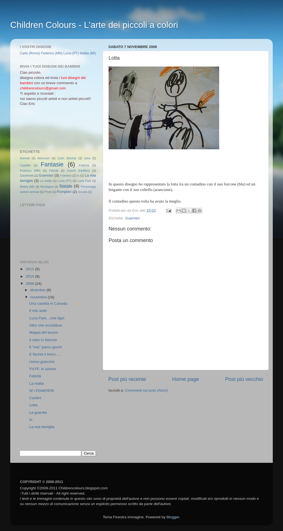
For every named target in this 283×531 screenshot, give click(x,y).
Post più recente (127, 379)
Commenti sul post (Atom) (146, 390)
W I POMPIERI (41, 391)
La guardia (38, 412)
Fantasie (52, 164)
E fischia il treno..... (45, 354)
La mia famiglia (41, 427)
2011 (30, 269)
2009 (30, 284)
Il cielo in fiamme (43, 340)
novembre (39, 297)
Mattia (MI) (88, 53)
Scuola (82, 191)
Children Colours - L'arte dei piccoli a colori (94, 25)
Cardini (35, 398)
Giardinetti (26, 175)
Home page (185, 379)
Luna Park (84, 180)
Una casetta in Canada (48, 303)
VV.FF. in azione (42, 369)
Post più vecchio (244, 379)
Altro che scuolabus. (46, 325)
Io (78, 175)
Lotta (33, 405)
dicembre (38, 290)
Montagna (47, 186)
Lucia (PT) (71, 53)
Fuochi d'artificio (78, 170)
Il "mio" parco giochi (45, 347)
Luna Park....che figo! (47, 318)
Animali (25, 158)
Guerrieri (132, 218)
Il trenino (65, 175)
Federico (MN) (51, 53)
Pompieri (64, 192)
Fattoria (84, 165)
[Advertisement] (45, 127)
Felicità (53, 170)
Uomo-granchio (42, 362)
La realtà (46, 180)
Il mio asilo (38, 311)
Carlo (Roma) (30, 53)
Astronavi (43, 158)
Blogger (172, 517)
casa (87, 158)
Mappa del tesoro (43, 332)
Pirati (47, 191)
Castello (25, 165)
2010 (30, 276)
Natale (65, 186)
